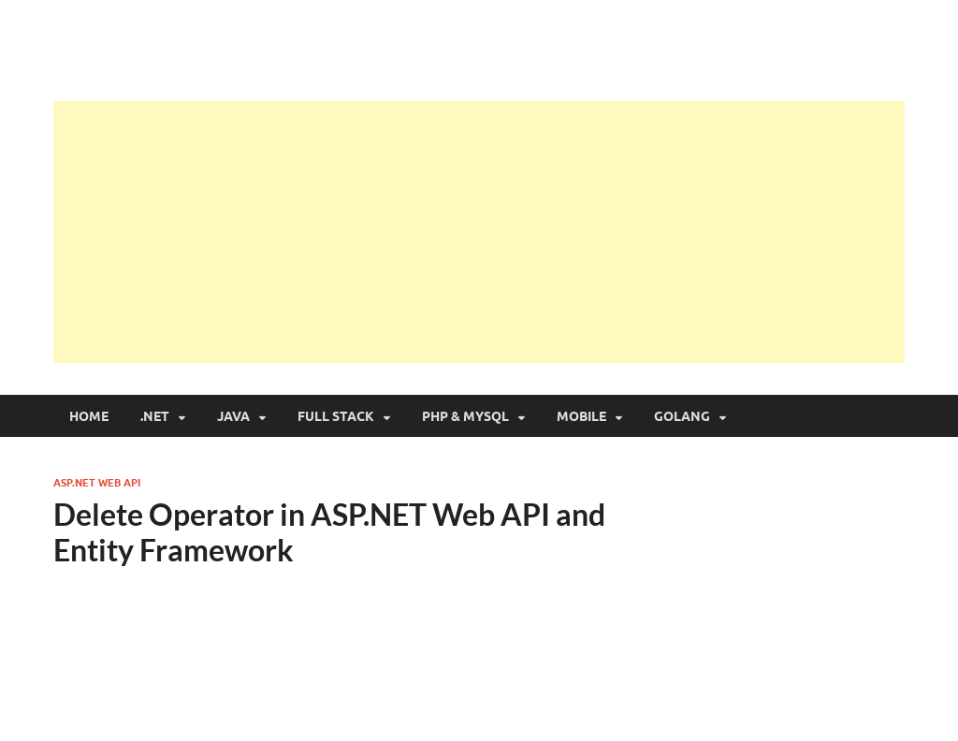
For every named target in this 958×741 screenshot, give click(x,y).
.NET (154, 416)
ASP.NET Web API (96, 482)
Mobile (581, 416)
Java (233, 416)
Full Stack (336, 416)
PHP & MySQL (465, 416)
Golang (682, 416)
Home (89, 416)
